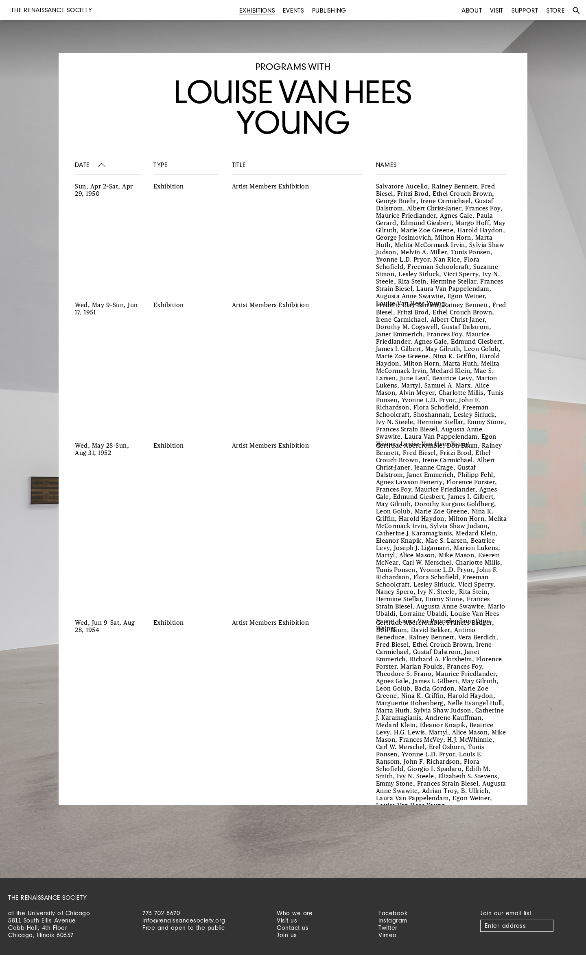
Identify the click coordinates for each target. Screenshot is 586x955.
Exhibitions (257, 10)
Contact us (292, 927)
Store (556, 10)
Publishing (329, 10)
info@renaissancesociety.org (183, 920)
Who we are (295, 913)
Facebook (392, 913)
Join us (287, 935)
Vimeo (387, 935)
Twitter (388, 927)
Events (293, 10)
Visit (496, 10)
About (471, 10)
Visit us (287, 920)
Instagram (392, 920)
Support (525, 10)
